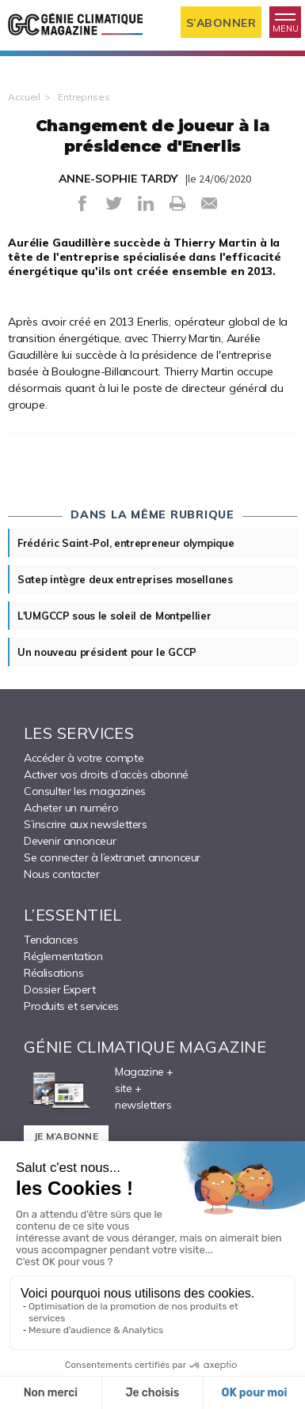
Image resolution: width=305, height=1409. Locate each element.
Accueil (24, 97)
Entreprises (84, 97)
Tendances (51, 939)
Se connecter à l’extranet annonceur (112, 857)
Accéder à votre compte (83, 758)
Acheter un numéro (71, 808)
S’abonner (221, 23)
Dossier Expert (59, 989)
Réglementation (63, 956)
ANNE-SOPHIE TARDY (118, 178)
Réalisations (53, 973)
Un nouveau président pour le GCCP (106, 652)
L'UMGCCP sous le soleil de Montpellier (114, 615)
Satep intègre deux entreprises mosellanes (125, 579)
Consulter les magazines (85, 791)
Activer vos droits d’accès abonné (106, 774)
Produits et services (71, 1006)
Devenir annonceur (70, 841)
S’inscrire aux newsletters (85, 824)
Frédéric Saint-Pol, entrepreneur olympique (125, 543)
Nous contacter (61, 874)
